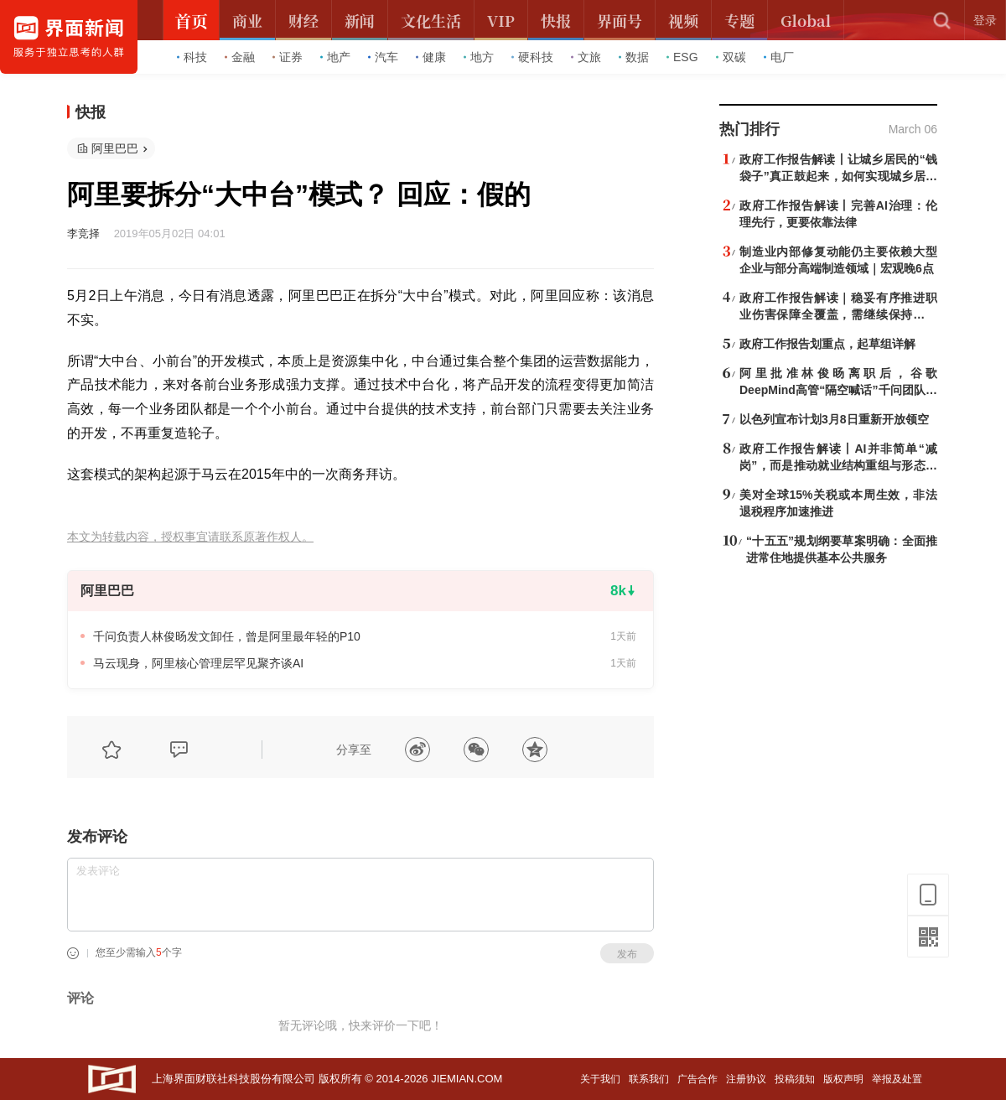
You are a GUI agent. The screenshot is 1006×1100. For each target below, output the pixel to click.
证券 (287, 57)
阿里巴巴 (114, 148)
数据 (634, 57)
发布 (627, 954)
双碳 (731, 57)
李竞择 (83, 233)
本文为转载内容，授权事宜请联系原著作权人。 (190, 537)
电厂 (779, 57)
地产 (335, 57)
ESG (682, 57)
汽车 (383, 57)
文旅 (586, 57)
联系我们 (649, 1079)
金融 (240, 57)
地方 (479, 57)
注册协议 (746, 1079)
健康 (431, 57)
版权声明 (843, 1079)
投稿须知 (795, 1079)
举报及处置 (897, 1079)
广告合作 (697, 1079)
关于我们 (600, 1079)
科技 (192, 57)
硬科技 (532, 57)
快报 (90, 112)
